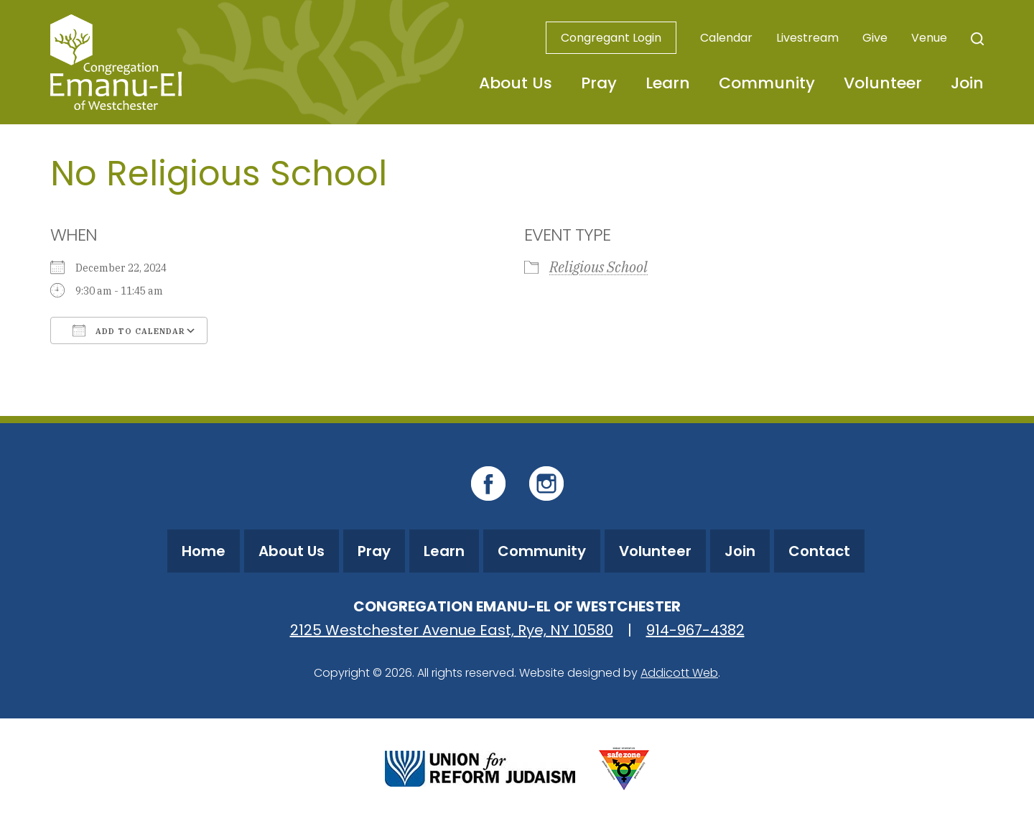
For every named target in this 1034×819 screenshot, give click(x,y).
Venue (929, 37)
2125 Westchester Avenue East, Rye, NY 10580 (451, 630)
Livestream (807, 37)
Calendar (726, 37)
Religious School (598, 267)
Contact (819, 551)
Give (875, 37)
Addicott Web (679, 673)
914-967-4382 (695, 630)
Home (203, 551)
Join (967, 83)
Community (767, 83)
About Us (515, 83)
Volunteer (883, 83)
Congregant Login (611, 37)
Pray (599, 83)
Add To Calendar (129, 330)
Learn (668, 83)
